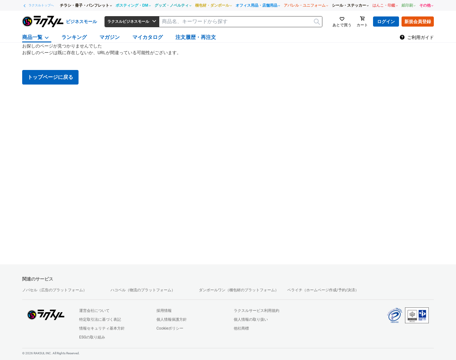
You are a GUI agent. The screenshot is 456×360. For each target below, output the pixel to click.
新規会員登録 (417, 21)
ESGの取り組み (92, 337)
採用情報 (164, 310)
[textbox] (240, 21)
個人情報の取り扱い (251, 319)
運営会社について (94, 310)
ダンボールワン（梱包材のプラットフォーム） (239, 290)
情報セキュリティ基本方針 (102, 328)
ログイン (386, 21)
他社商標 (241, 328)
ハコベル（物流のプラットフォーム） (143, 290)
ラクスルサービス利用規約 (256, 310)
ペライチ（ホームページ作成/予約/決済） (323, 290)
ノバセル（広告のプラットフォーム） (54, 290)
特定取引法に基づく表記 (100, 319)
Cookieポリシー (169, 328)
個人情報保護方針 (171, 319)
